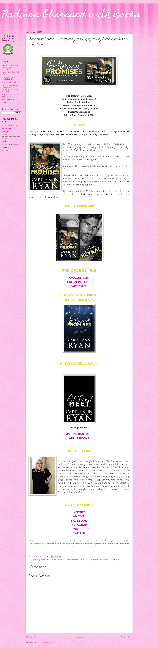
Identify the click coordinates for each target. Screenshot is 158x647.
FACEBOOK (79, 520)
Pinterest (5, 147)
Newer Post (32, 637)
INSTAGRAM (79, 524)
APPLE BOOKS (84, 282)
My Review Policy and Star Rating (11, 95)
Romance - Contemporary (68, 560)
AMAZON (75, 277)
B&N (86, 277)
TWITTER (79, 533)
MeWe (5, 151)
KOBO (68, 282)
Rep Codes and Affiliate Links (8, 78)
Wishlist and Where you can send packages (10, 67)
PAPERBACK (79, 286)
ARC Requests (8, 99)
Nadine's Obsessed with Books (71, 15)
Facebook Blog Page (10, 125)
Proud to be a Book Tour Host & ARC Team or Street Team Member (10, 88)
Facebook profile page (11, 144)
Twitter (5, 141)
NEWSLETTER (79, 529)
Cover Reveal (51, 560)
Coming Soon (39, 560)
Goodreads (7, 128)
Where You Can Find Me (10, 73)
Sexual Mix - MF (86, 560)
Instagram (6, 132)
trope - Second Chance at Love (106, 560)
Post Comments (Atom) (45, 642)
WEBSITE (79, 512)
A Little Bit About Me (11, 82)
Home (79, 637)
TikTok (4, 135)
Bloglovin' (5, 138)
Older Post (127, 637)
